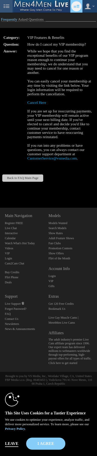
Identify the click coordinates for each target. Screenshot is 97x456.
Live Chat (11, 228)
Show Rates (55, 233)
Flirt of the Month (59, 258)
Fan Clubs (54, 243)
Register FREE (14, 223)
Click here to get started (62, 363)
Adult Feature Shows (61, 238)
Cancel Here (36, 103)
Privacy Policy (15, 429)
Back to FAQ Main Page (22, 178)
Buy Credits (12, 272)
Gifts (51, 286)
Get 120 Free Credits (61, 304)
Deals (8, 282)
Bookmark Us (56, 309)
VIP (7, 253)
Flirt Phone (11, 277)
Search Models (57, 228)
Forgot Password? (15, 309)
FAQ (8, 314)
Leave (11, 443)
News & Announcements (20, 329)
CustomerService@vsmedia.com (52, 158)
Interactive (11, 233)
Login (8, 258)
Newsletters (12, 324)
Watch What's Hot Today (20, 243)
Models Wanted (57, 223)
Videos (9, 248)
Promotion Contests (60, 248)
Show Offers (56, 253)
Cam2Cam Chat (14, 263)
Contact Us (11, 319)
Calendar (10, 238)
